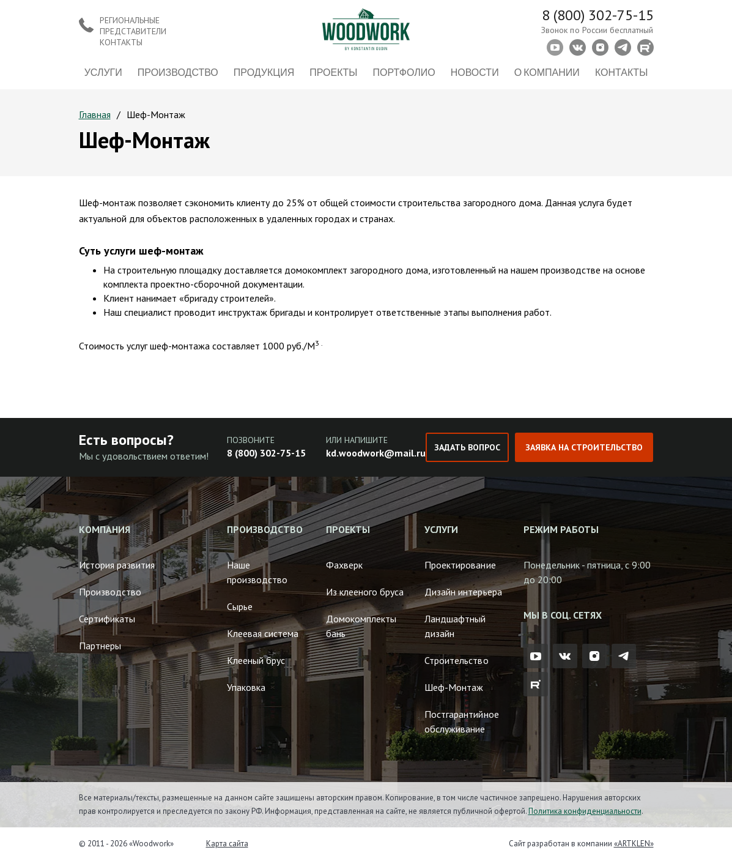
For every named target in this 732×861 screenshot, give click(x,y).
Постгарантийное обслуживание (461, 721)
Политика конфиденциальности (584, 811)
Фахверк (344, 565)
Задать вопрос (467, 447)
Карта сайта (227, 843)
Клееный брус (256, 660)
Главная (95, 114)
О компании (547, 72)
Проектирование (459, 565)
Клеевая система (262, 633)
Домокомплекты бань (361, 626)
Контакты (621, 72)
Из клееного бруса (365, 592)
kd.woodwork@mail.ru (376, 453)
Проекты (333, 72)
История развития (117, 565)
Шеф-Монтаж (453, 687)
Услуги (103, 72)
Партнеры (100, 645)
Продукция (264, 72)
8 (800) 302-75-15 (598, 15)
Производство (178, 72)
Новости (475, 72)
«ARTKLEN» (634, 843)
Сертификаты (107, 619)
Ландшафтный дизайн (455, 626)
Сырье (240, 606)
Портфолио (404, 72)
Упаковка (246, 687)
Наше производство (257, 572)
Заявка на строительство (584, 447)
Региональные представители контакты (133, 31)
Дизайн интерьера (462, 592)
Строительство (456, 660)
